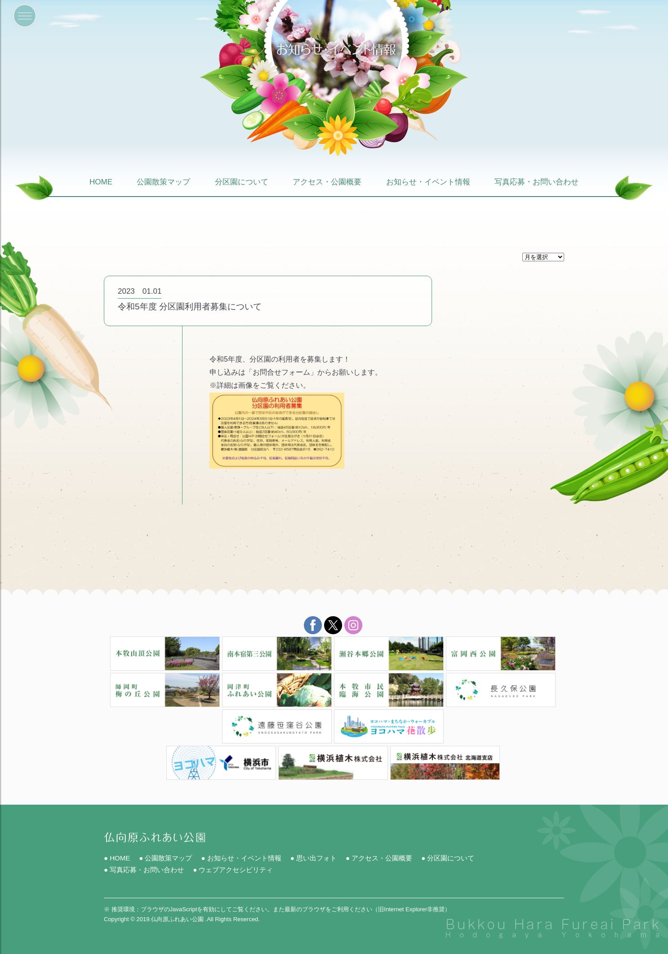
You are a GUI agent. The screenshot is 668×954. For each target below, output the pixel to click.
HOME (100, 182)
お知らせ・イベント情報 (428, 182)
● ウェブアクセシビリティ (233, 869)
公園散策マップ (163, 182)
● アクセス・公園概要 (379, 858)
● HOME (117, 858)
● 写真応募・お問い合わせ (144, 869)
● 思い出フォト (313, 858)
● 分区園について (447, 858)
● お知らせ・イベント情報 (241, 858)
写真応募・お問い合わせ (536, 182)
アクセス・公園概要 (327, 182)
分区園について (241, 182)
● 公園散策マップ (165, 858)
